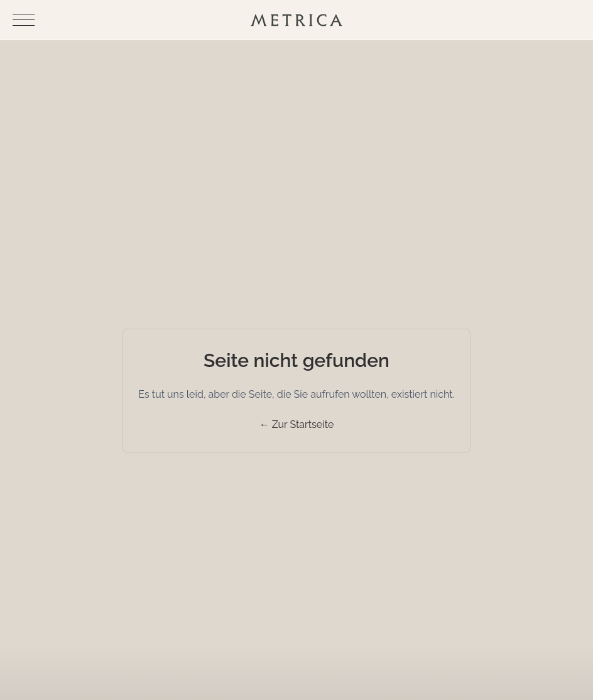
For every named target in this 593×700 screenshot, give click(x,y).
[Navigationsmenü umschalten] (24, 20)
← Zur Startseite (296, 424)
